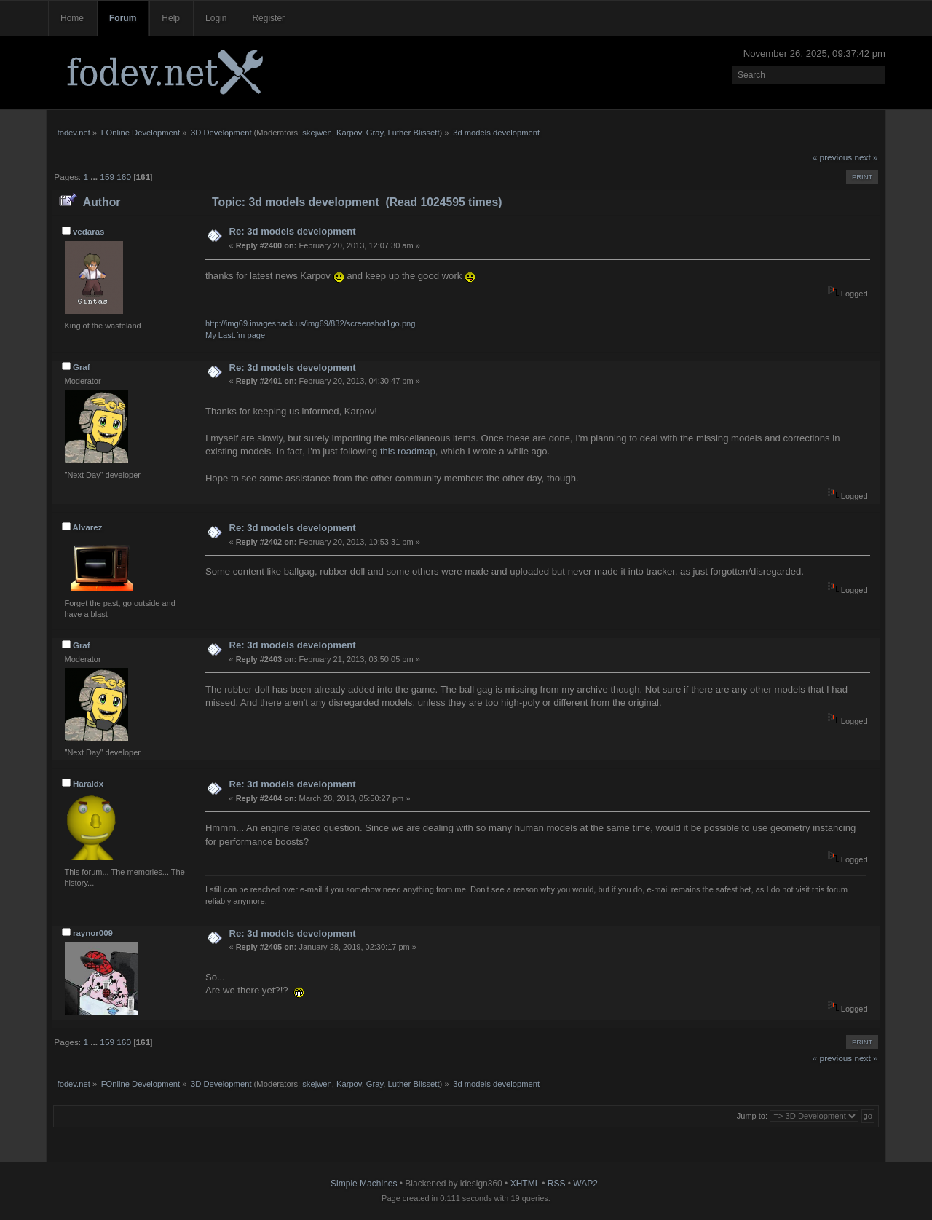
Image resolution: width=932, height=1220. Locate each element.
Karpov (349, 132)
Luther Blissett (414, 132)
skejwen (316, 132)
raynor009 (93, 933)
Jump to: (752, 1115)
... (95, 177)
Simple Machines (364, 1183)
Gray (374, 132)
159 (107, 177)
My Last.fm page (235, 335)
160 (123, 177)
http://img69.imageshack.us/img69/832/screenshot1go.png (310, 323)
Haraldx (88, 783)
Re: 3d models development (292, 231)
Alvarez (87, 527)
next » (866, 157)
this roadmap (407, 451)
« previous (832, 157)
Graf (81, 367)
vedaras (89, 231)
